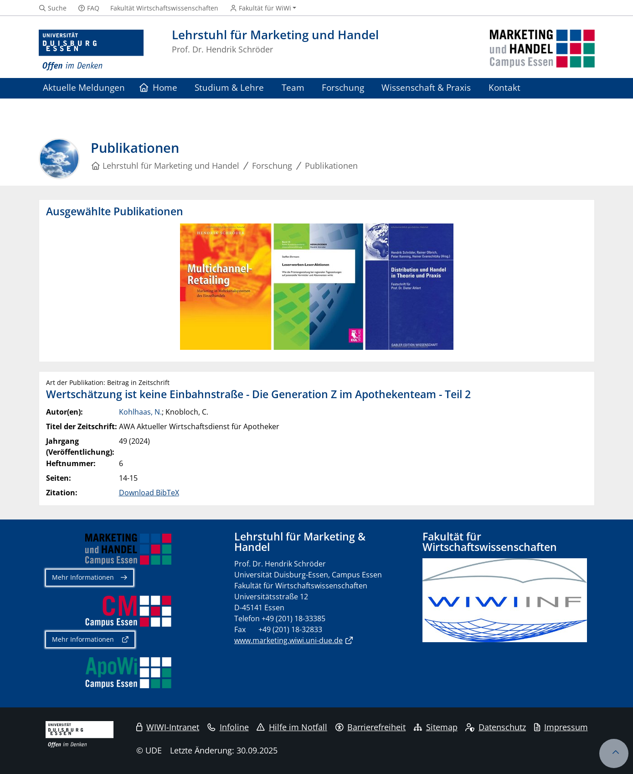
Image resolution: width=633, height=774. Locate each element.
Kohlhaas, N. (140, 412)
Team (293, 87)
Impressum (561, 727)
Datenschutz (495, 727)
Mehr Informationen (83, 577)
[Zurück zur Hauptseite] (542, 50)
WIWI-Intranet (167, 727)
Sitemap (436, 727)
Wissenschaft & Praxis (426, 87)
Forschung (343, 87)
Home (158, 87)
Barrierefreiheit (370, 727)
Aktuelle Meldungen (84, 87)
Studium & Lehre (229, 87)
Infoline (228, 727)
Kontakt (504, 87)
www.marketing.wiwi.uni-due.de (288, 640)
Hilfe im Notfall (292, 727)
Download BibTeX (149, 493)
